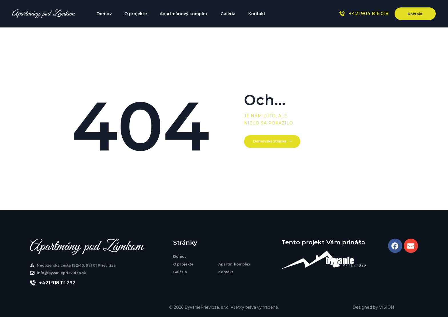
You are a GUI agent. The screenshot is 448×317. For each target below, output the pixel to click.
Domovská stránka (272, 142)
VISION (386, 307)
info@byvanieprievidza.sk (61, 273)
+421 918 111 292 (57, 283)
